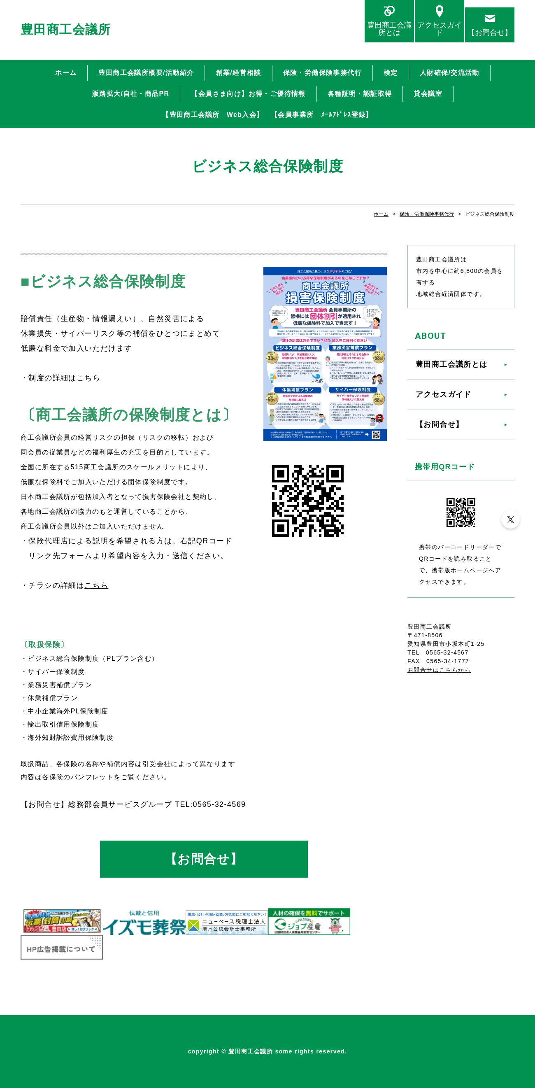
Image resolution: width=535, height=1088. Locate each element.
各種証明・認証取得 (360, 93)
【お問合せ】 (490, 32)
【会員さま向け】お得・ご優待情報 (248, 93)
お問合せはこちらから (439, 669)
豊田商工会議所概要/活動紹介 (146, 72)
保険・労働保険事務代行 (322, 72)
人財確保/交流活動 (449, 72)
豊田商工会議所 (66, 29)
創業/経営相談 (238, 72)
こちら (88, 378)
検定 (391, 72)
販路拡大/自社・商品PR (130, 93)
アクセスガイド (439, 29)
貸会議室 (428, 93)
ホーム (66, 72)
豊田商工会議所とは (389, 29)
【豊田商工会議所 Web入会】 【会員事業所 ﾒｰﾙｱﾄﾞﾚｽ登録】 (267, 114)
